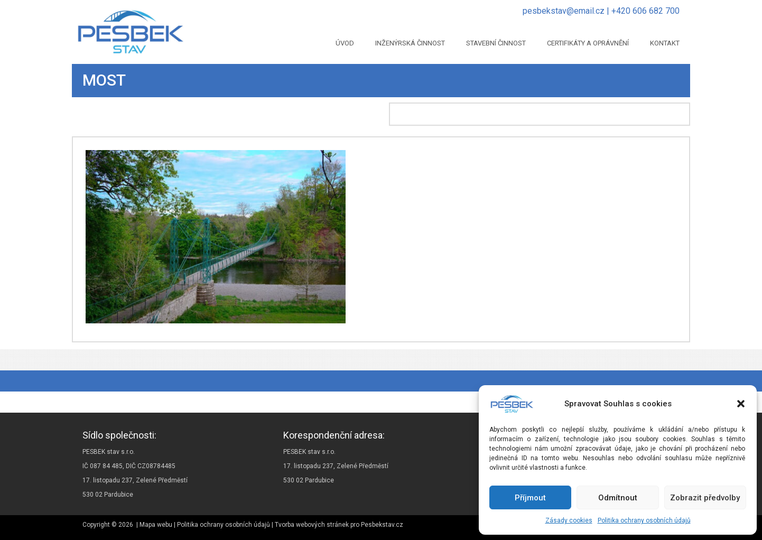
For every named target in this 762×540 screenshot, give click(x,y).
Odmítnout (617, 497)
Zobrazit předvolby (705, 497)
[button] (741, 403)
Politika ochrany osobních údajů (644, 520)
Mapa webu (156, 524)
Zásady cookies (568, 520)
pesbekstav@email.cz (564, 11)
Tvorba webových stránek (312, 524)
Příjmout (530, 497)
